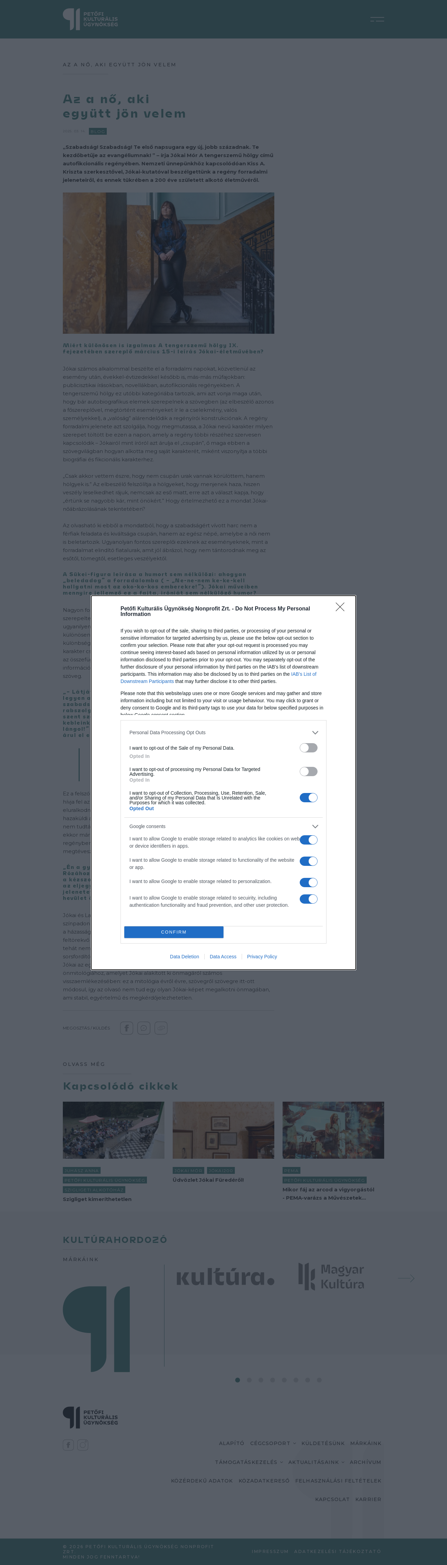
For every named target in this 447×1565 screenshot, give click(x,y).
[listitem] (223, 732)
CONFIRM (174, 932)
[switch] (309, 747)
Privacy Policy (262, 956)
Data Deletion (184, 956)
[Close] (342, 609)
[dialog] (223, 783)
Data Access (223, 956)
